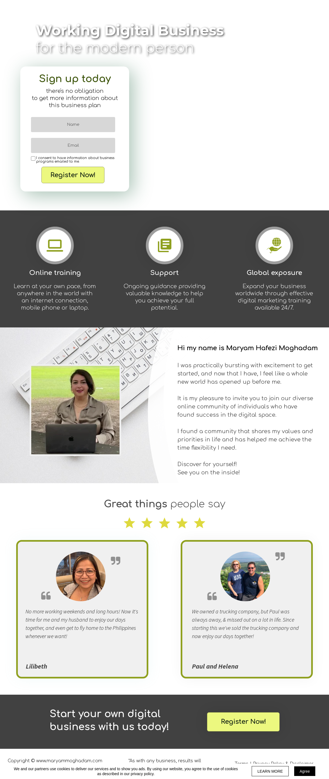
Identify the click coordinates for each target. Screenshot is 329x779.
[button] (243, 721)
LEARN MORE (270, 771)
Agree (305, 771)
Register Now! (73, 175)
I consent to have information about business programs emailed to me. (75, 159)
